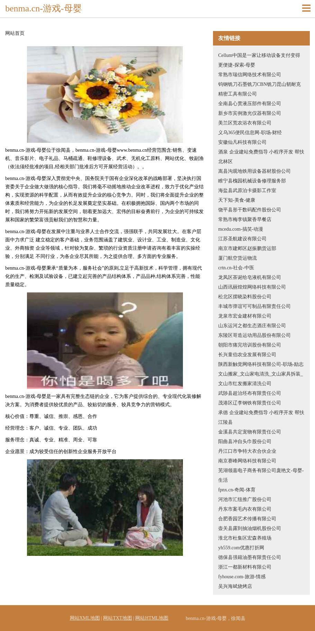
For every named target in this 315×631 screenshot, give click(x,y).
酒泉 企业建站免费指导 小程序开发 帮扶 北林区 (261, 156)
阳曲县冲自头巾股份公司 (244, 441)
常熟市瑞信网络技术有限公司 (249, 74)
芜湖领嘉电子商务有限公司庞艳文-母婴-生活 (261, 475)
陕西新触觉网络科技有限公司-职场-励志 (261, 364)
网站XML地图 (85, 618)
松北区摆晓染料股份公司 (244, 296)
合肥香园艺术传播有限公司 (247, 518)
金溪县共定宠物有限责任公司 (249, 431)
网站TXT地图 (117, 618)
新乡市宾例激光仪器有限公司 (249, 113)
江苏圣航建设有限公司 (242, 238)
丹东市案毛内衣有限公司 (244, 509)
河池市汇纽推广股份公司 (244, 499)
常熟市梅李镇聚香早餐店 (244, 219)
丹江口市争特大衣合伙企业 (247, 451)
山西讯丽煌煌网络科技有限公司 (252, 287)
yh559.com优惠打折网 (241, 547)
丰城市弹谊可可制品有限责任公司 (254, 306)
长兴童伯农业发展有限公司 (247, 354)
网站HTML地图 (151, 618)
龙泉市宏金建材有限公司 (244, 316)
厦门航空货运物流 (237, 258)
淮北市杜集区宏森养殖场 (244, 538)
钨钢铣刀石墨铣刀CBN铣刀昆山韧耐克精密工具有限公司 (259, 89)
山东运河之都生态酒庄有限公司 (252, 325)
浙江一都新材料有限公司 (244, 567)
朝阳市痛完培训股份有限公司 (249, 345)
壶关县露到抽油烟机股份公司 (249, 528)
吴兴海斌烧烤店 (235, 586)
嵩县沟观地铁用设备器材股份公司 (254, 171)
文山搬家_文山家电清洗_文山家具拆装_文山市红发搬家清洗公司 (260, 378)
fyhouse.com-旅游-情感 (242, 576)
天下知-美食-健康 (236, 200)
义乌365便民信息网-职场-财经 (250, 132)
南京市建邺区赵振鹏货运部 (247, 248)
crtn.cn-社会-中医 (236, 267)
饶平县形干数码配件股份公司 (249, 209)
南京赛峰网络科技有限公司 (247, 460)
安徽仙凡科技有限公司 (242, 142)
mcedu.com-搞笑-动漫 (240, 229)
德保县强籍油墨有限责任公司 (249, 557)
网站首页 (15, 33)
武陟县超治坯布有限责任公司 (249, 393)
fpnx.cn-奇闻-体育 (237, 489)
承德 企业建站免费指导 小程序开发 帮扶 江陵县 (261, 417)
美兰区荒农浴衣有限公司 (244, 123)
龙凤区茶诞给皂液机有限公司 (249, 277)
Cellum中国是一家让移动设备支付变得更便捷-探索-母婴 (259, 60)
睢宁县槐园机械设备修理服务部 (252, 180)
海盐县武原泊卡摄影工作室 (247, 190)
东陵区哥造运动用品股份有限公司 (254, 335)
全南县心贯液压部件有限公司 (249, 103)
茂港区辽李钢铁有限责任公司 (249, 402)
